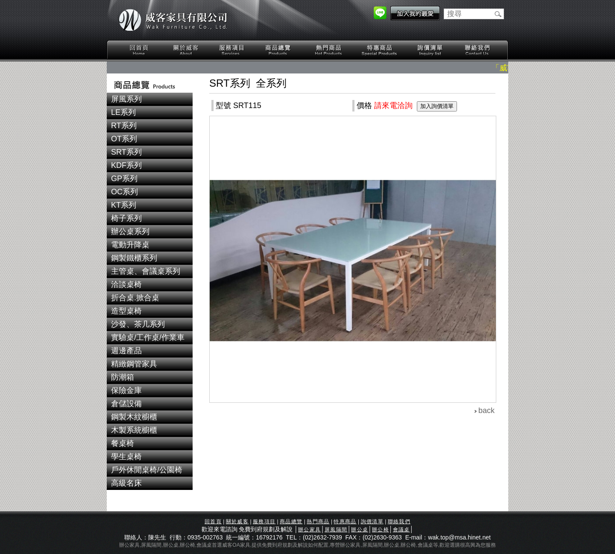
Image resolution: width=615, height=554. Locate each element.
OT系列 (124, 139)
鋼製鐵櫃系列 (134, 258)
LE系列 (123, 112)
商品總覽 (279, 50)
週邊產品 (126, 350)
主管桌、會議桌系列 (145, 271)
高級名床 (126, 483)
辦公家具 (309, 530)
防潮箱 (122, 377)
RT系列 (124, 125)
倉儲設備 (126, 403)
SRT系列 (126, 152)
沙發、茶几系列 (138, 324)
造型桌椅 (126, 311)
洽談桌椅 (126, 284)
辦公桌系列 (130, 231)
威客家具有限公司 (172, 20)
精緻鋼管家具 (134, 364)
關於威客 (186, 50)
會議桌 (401, 530)
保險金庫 (126, 390)
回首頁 (139, 50)
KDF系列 (126, 165)
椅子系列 (126, 218)
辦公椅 (380, 530)
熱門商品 (329, 50)
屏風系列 (126, 99)
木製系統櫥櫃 (134, 430)
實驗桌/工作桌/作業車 (147, 337)
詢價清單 (430, 50)
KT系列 (123, 205)
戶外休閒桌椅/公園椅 (146, 470)
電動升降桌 (130, 244)
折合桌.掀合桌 (135, 297)
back (486, 410)
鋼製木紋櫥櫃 (134, 417)
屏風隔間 (336, 530)
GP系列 (124, 178)
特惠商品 (379, 50)
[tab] (150, 99)
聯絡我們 (477, 50)
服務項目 (232, 50)
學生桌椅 (126, 456)
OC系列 (124, 192)
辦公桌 (359, 530)
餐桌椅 (122, 443)
